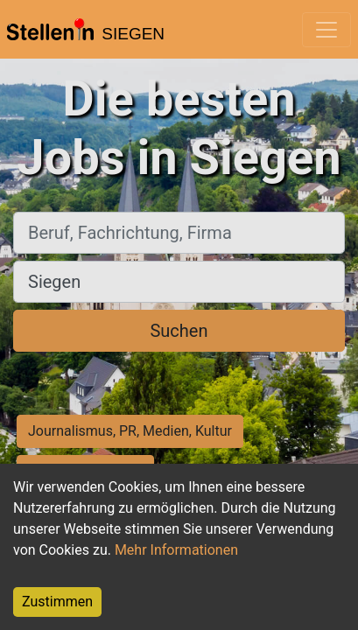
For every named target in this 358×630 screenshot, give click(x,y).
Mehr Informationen (176, 550)
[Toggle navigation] (326, 29)
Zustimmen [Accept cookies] (57, 601)
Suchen (178, 330)
